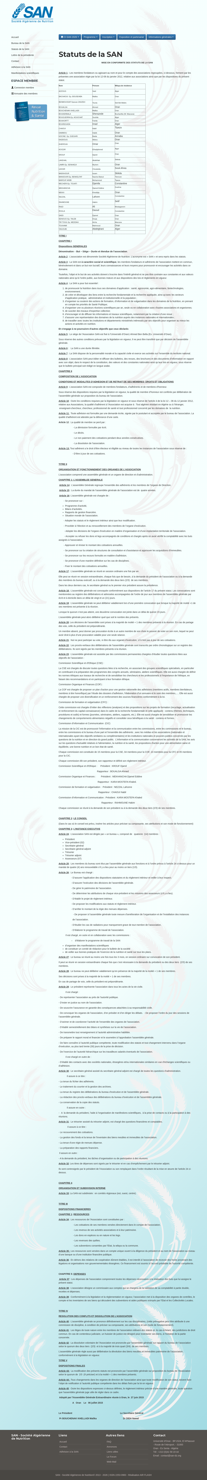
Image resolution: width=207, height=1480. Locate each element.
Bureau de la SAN (20, 43)
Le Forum (111, 1456)
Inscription (108, 37)
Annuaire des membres (24, 93)
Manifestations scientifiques (25, 73)
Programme (91, 37)
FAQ (109, 1441)
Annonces (112, 1446)
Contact (15, 61)
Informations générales (161, 37)
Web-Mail (111, 1461)
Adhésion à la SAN (20, 67)
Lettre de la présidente (22, 55)
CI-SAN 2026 (70, 37)
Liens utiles (112, 1451)
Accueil (15, 37)
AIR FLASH (146, 1475)
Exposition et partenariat (131, 37)
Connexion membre (22, 87)
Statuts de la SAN (20, 49)
